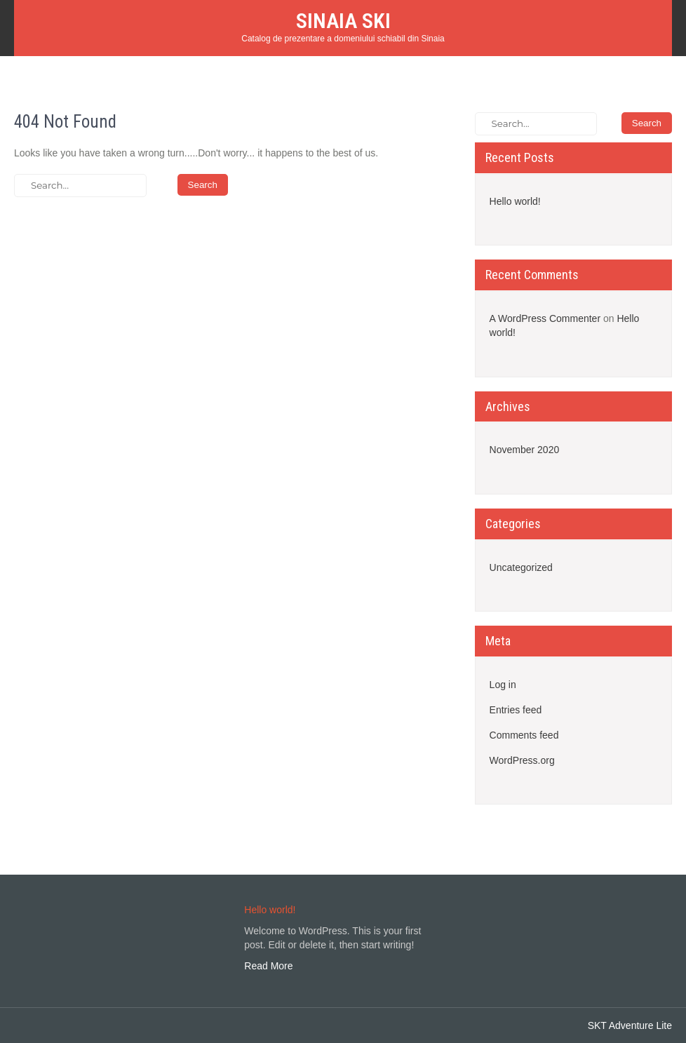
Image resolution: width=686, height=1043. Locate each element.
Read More (268, 965)
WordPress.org (522, 760)
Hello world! (515, 201)
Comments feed (524, 735)
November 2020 (525, 449)
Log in (503, 684)
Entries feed (516, 709)
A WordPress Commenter (545, 318)
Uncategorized (521, 567)
